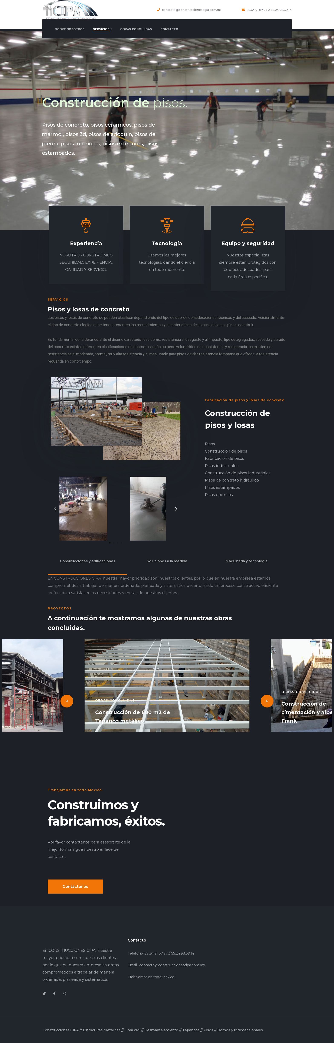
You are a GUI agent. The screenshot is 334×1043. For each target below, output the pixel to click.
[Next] (267, 701)
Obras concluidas (115, 700)
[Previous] (66, 701)
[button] (110, 543)
